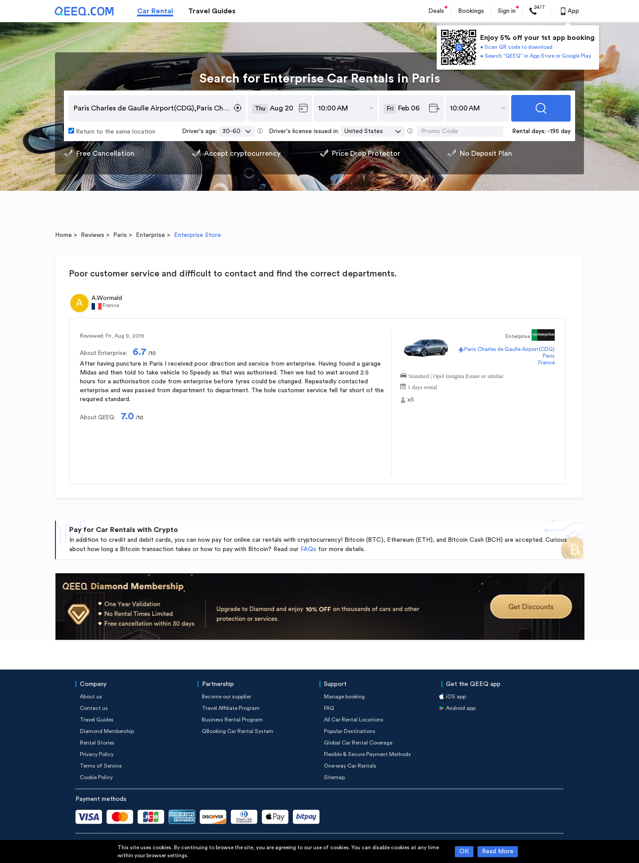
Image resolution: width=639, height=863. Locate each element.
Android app (461, 708)
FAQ (329, 708)
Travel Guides (212, 11)
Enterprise (150, 235)
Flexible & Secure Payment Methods (367, 754)
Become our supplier (226, 696)
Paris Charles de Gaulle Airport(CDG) (509, 349)
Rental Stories (97, 742)
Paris (120, 235)
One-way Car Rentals (350, 765)
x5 (410, 400)
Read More (497, 851)
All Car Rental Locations (353, 719)
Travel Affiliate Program (231, 708)
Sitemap (334, 777)
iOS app (456, 696)
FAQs (308, 549)
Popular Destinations (349, 731)
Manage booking (344, 696)
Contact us (94, 708)
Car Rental (155, 11)
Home (63, 235)
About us (91, 696)
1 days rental (422, 386)
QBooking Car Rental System (237, 731)
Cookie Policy (96, 777)
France (546, 362)
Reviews (92, 235)
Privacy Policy (97, 754)
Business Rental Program (232, 719)
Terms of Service (101, 765)
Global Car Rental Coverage (358, 742)
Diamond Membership (107, 731)
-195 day (559, 131)
